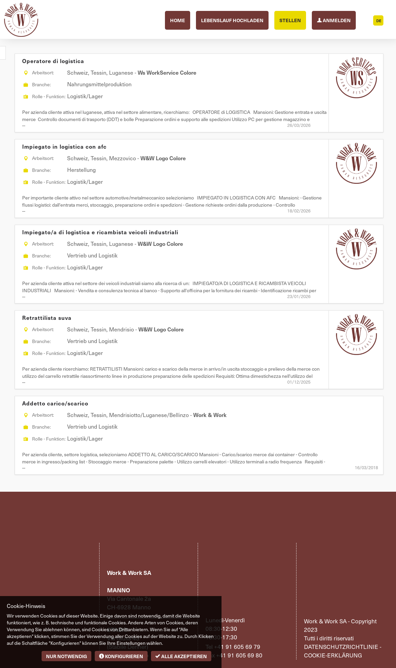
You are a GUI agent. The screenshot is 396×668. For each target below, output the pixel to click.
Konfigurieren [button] (121, 656)
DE (378, 20)
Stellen (290, 20)
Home (177, 20)
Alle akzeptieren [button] (181, 656)
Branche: (41, 84)
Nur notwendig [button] (66, 656)
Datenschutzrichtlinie (341, 646)
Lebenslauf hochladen (232, 20)
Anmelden (334, 19)
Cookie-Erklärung (333, 655)
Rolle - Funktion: (48, 96)
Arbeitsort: (43, 72)
